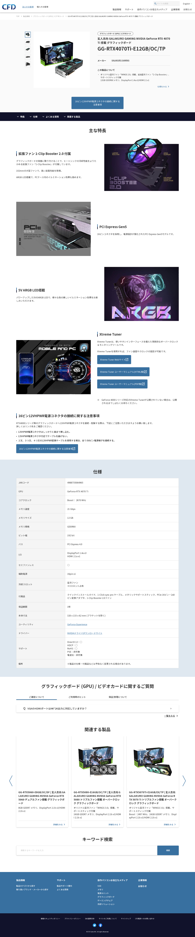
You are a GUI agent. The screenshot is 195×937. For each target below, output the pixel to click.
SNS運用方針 (90, 918)
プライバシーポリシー (72, 918)
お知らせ (187, 9)
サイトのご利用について (108, 918)
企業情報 (175, 9)
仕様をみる (163, 86)
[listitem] (171, 715)
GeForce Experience (77, 624)
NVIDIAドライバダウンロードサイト (84, 633)
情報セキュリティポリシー (50, 918)
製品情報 (117, 9)
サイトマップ (126, 918)
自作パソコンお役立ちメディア (152, 9)
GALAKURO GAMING (120, 60)
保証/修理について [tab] (118, 697)
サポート (129, 9)
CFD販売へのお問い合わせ (144, 918)
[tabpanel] (97, 710)
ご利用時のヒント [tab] (77, 697)
